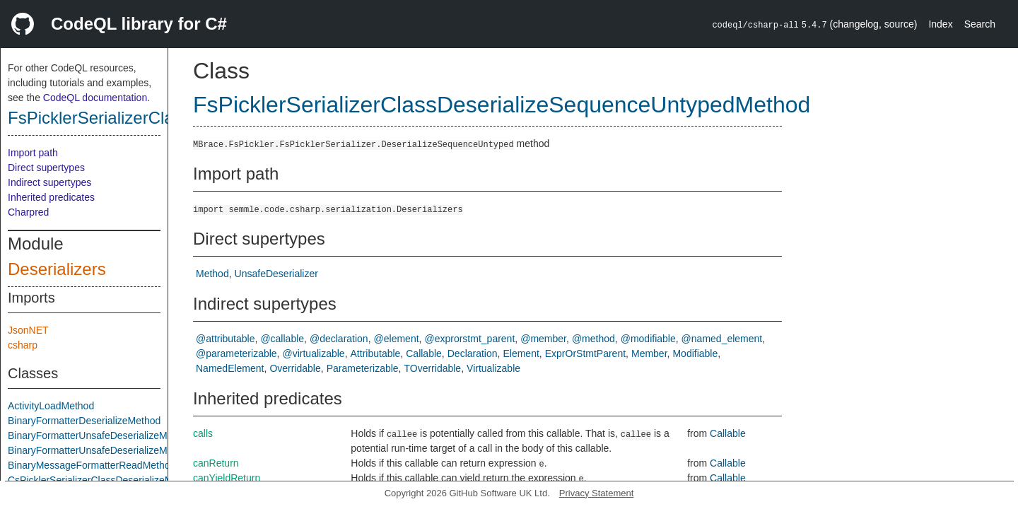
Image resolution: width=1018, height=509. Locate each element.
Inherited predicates (51, 197)
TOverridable (432, 368)
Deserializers (57, 269)
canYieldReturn (226, 478)
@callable (282, 338)
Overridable (294, 368)
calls (203, 433)
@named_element (722, 338)
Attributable (376, 353)
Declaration (472, 353)
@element (396, 338)
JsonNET (28, 330)
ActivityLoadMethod (51, 405)
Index (940, 24)
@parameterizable (236, 353)
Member (649, 353)
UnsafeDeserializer (276, 273)
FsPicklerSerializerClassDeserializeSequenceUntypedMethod (501, 104)
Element (521, 353)
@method (593, 338)
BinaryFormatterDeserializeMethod (84, 420)
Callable (424, 353)
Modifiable (695, 353)
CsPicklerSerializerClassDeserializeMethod (102, 480)
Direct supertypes (46, 167)
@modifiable (648, 338)
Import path (33, 152)
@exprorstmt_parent (469, 338)
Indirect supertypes (49, 182)
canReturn (216, 463)
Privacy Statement (596, 493)
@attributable (225, 338)
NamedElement (230, 368)
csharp (22, 345)
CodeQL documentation (95, 97)
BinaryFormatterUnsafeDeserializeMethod (100, 435)
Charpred (28, 212)
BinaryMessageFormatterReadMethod (91, 465)
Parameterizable (363, 368)
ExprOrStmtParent (585, 353)
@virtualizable (314, 353)
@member (543, 338)
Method (212, 273)
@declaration (339, 338)
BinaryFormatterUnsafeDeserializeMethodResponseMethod (138, 450)
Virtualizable (493, 368)
